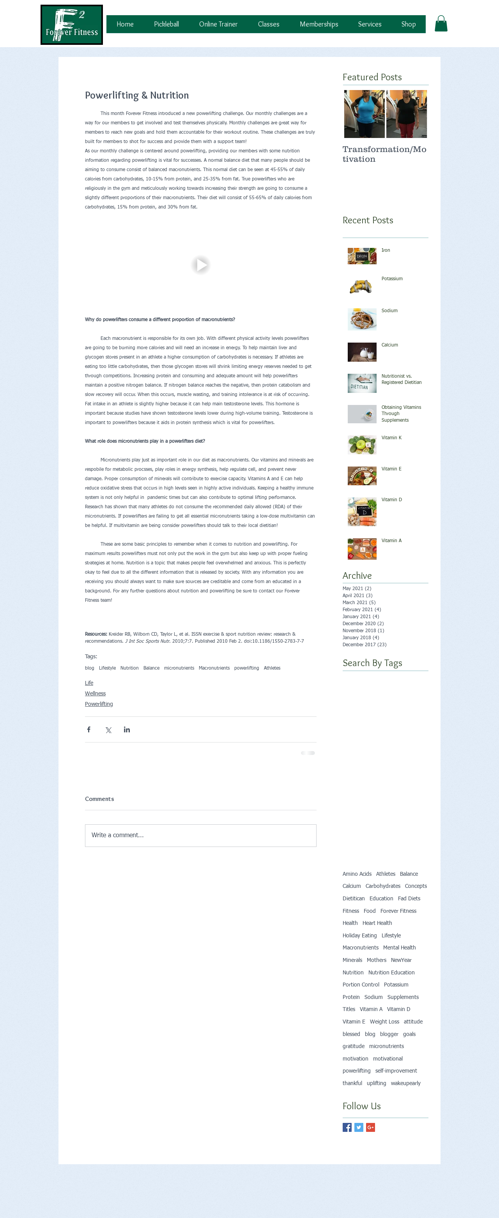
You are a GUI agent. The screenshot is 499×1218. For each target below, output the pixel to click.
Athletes (272, 668)
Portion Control (361, 985)
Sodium (374, 997)
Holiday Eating (360, 936)
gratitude (354, 1046)
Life (89, 683)
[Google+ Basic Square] (370, 1127)
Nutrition (129, 668)
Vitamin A (371, 1009)
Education (381, 899)
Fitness (351, 911)
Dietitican (354, 899)
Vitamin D (399, 1009)
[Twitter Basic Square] (358, 1127)
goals (409, 1034)
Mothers (376, 960)
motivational (388, 1059)
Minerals (352, 960)
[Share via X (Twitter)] (107, 729)
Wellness (95, 694)
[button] (441, 23)
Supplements (403, 997)
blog (89, 668)
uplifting (376, 1083)
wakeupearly (406, 1083)
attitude (413, 1022)
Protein (351, 997)
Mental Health (399, 948)
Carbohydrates (383, 886)
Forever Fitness (398, 911)
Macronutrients (214, 668)
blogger (389, 1034)
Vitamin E (354, 1022)
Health (350, 923)
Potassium (396, 985)
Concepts (416, 886)
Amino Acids (357, 874)
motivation (355, 1059)
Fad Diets (409, 899)
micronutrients (179, 668)
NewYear (401, 960)
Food (370, 911)
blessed (351, 1034)
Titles (349, 1009)
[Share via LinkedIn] (127, 729)
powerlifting (246, 668)
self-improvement (396, 1071)
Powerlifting (99, 704)
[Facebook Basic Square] (347, 1127)
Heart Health (377, 923)
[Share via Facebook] (88, 729)
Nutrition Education (391, 973)
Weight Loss (384, 1022)
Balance (151, 668)
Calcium (352, 886)
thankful (352, 1083)
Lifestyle (107, 668)
